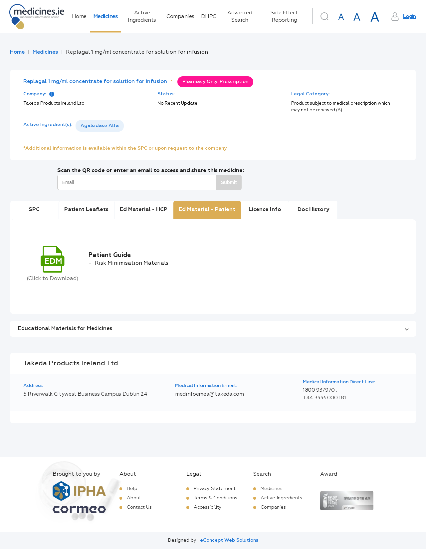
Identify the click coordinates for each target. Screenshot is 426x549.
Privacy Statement (215, 488)
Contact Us (139, 507)
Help (132, 488)
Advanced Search (239, 16)
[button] (213, 329)
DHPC (208, 16)
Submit (229, 182)
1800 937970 (319, 390)
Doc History (313, 209)
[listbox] (100, 126)
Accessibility (208, 507)
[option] (100, 126)
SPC (34, 209)
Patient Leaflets (86, 209)
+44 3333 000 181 (324, 398)
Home (79, 16)
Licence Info (265, 209)
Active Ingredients (142, 16)
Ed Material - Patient (207, 209)
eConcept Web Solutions (229, 540)
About (134, 498)
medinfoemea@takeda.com (209, 394)
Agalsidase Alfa (100, 125)
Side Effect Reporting (284, 16)
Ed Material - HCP (143, 209)
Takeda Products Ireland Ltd (54, 103)
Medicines (105, 16)
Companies (180, 16)
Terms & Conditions (215, 498)
